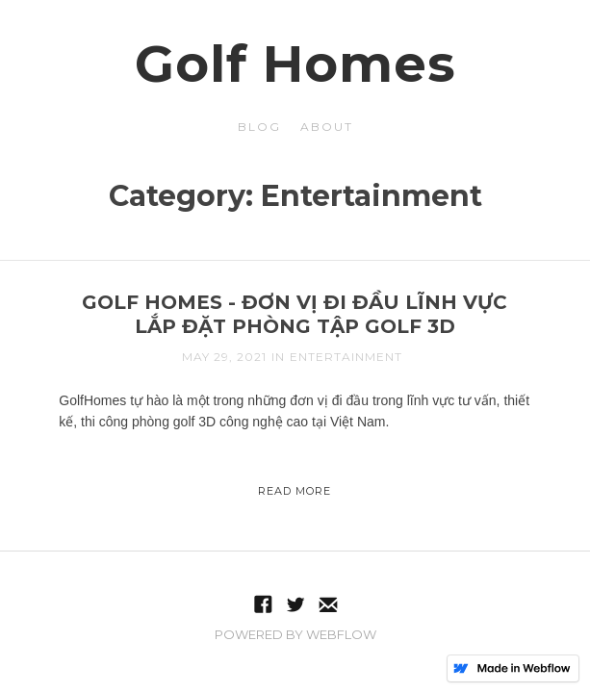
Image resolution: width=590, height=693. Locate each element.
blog (259, 126)
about (326, 126)
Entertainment (346, 356)
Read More (294, 491)
